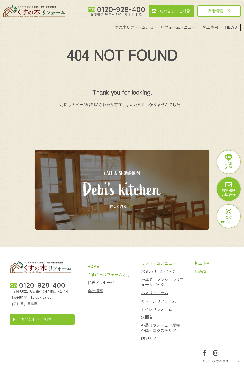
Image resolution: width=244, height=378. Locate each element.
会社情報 (95, 291)
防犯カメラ (151, 338)
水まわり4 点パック (158, 271)
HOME (93, 266)
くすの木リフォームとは (132, 27)
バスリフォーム (154, 293)
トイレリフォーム (156, 309)
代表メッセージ (101, 283)
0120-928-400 (121, 9)
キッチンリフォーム (158, 301)
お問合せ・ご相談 (171, 11)
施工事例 (210, 27)
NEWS (231, 27)
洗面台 (147, 317)
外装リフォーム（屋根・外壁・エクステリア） (162, 328)
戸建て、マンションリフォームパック (162, 282)
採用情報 (219, 11)
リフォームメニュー (178, 27)
